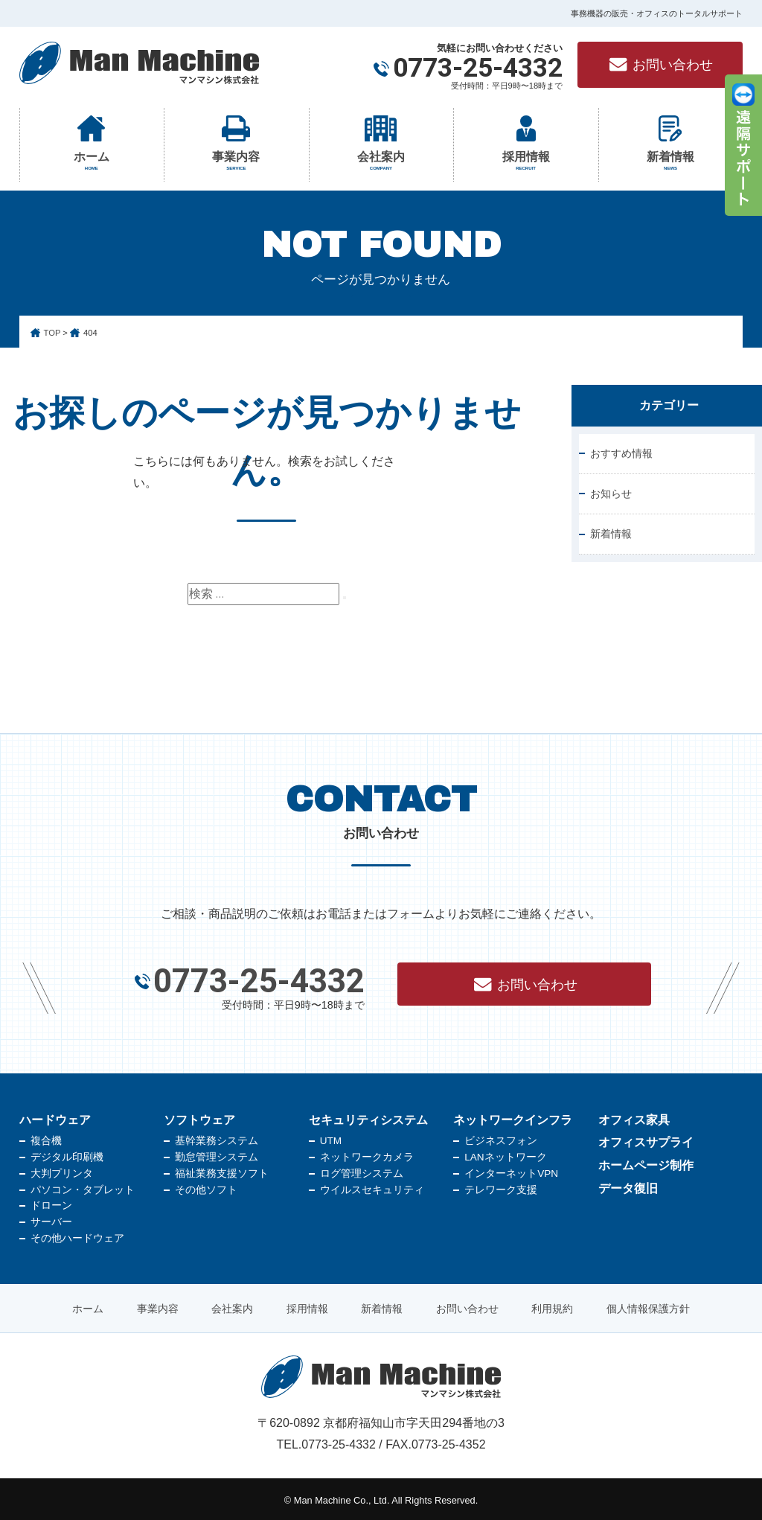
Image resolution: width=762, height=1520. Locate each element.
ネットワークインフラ (512, 1117)
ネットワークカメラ (367, 1154)
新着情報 (670, 161)
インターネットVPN (511, 1170)
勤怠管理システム (216, 1154)
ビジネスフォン (500, 1137)
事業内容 (236, 161)
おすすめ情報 (621, 453)
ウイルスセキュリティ (372, 1186)
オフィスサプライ (646, 1139)
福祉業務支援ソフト (222, 1170)
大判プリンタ (62, 1170)
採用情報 (525, 161)
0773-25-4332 (478, 68)
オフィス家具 (634, 1117)
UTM (331, 1137)
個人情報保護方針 (648, 1306)
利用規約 (552, 1306)
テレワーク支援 (500, 1186)
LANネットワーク (505, 1154)
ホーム (91, 161)
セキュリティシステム (368, 1117)
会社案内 (381, 161)
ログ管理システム (361, 1170)
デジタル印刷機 (67, 1154)
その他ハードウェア (77, 1235)
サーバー (51, 1218)
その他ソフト (206, 1186)
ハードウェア (55, 1117)
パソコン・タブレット (83, 1186)
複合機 (46, 1137)
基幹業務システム (216, 1137)
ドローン (51, 1202)
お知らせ (611, 493)
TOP (52, 332)
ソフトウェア (199, 1117)
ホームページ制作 (646, 1162)
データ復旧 (628, 1184)
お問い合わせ (660, 64)
